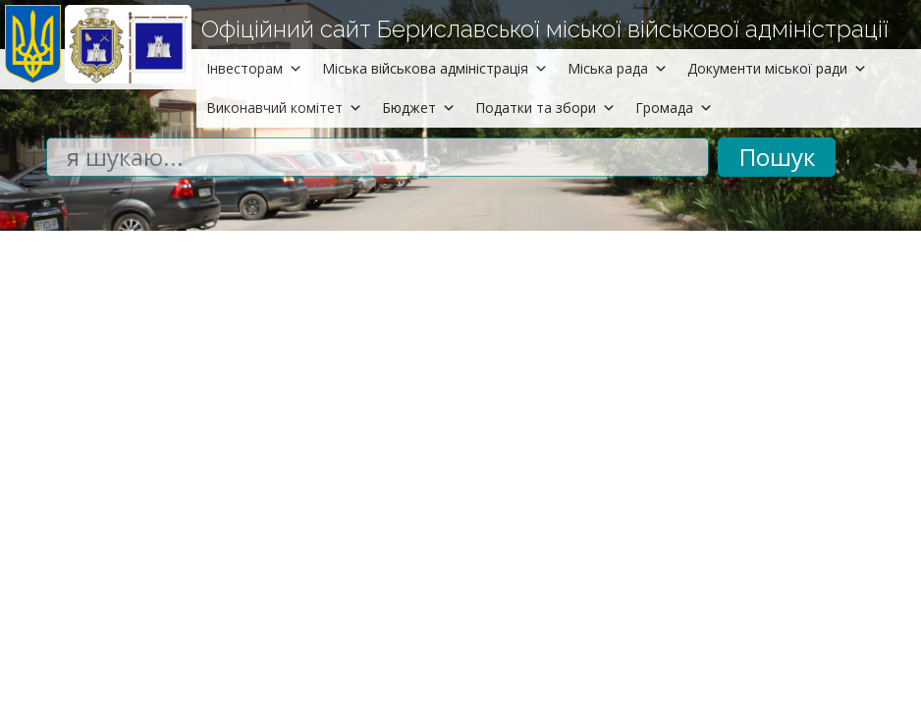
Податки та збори (545, 107)
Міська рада (618, 68)
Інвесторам (254, 68)
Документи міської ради (777, 68)
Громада (674, 107)
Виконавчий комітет (284, 107)
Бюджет (419, 107)
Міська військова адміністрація (435, 68)
